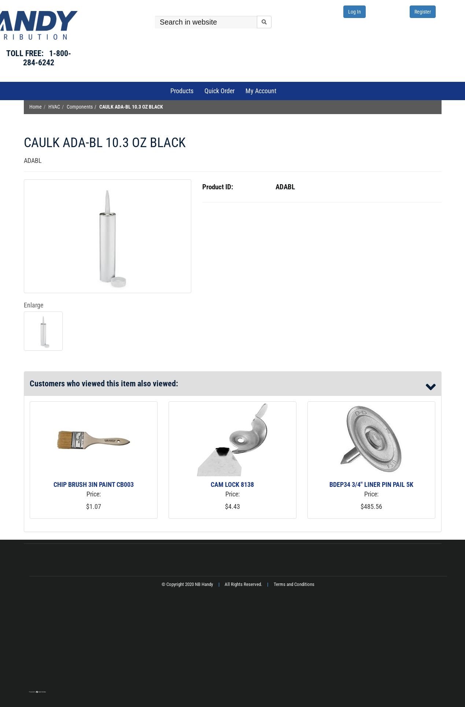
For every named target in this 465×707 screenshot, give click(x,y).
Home (35, 107)
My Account (261, 91)
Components (80, 107)
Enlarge (33, 305)
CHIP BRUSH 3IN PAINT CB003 (93, 484)
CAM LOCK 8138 (232, 484)
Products (181, 91)
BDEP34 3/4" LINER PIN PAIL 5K (371, 484)
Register (422, 12)
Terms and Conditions (294, 584)
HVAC (54, 107)
